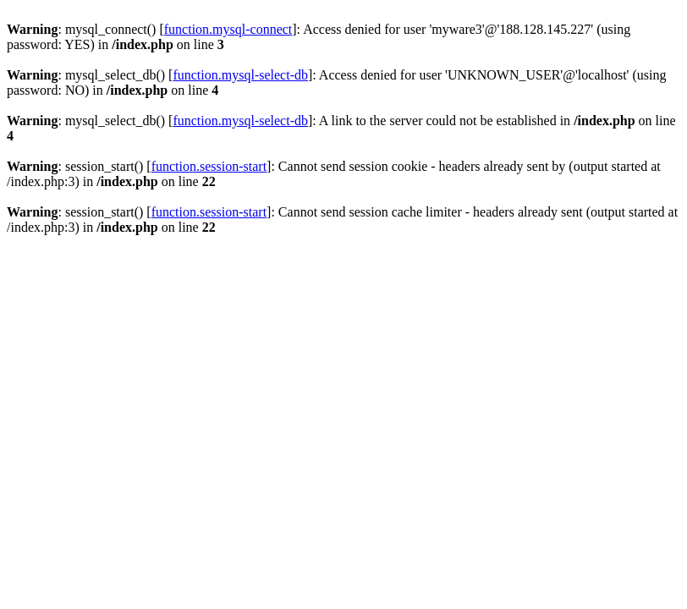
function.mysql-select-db (240, 75)
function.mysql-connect (228, 29)
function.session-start (209, 166)
